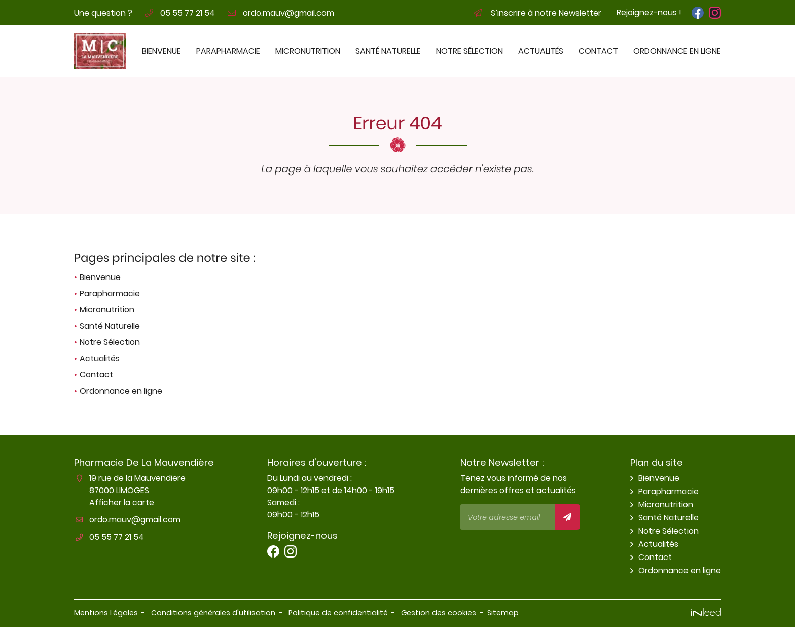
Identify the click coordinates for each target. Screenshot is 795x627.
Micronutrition (307, 51)
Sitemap (503, 613)
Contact (598, 51)
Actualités (540, 51)
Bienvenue (161, 51)
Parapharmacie (228, 51)
